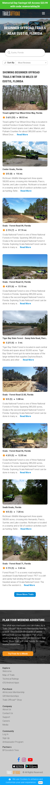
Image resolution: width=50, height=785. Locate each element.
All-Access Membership (13, 692)
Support (6, 717)
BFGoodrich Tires (11, 750)
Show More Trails (25, 594)
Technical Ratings (11, 679)
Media (5, 724)
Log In (5, 734)
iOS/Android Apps (11, 682)
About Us (7, 709)
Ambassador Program (13, 742)
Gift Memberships (11, 696)
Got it (40, 782)
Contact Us (8, 713)
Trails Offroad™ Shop (12, 700)
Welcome (7, 671)
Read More (22, 134)
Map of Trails (8, 675)
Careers (6, 721)
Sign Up (6, 738)
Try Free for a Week (18, 653)
